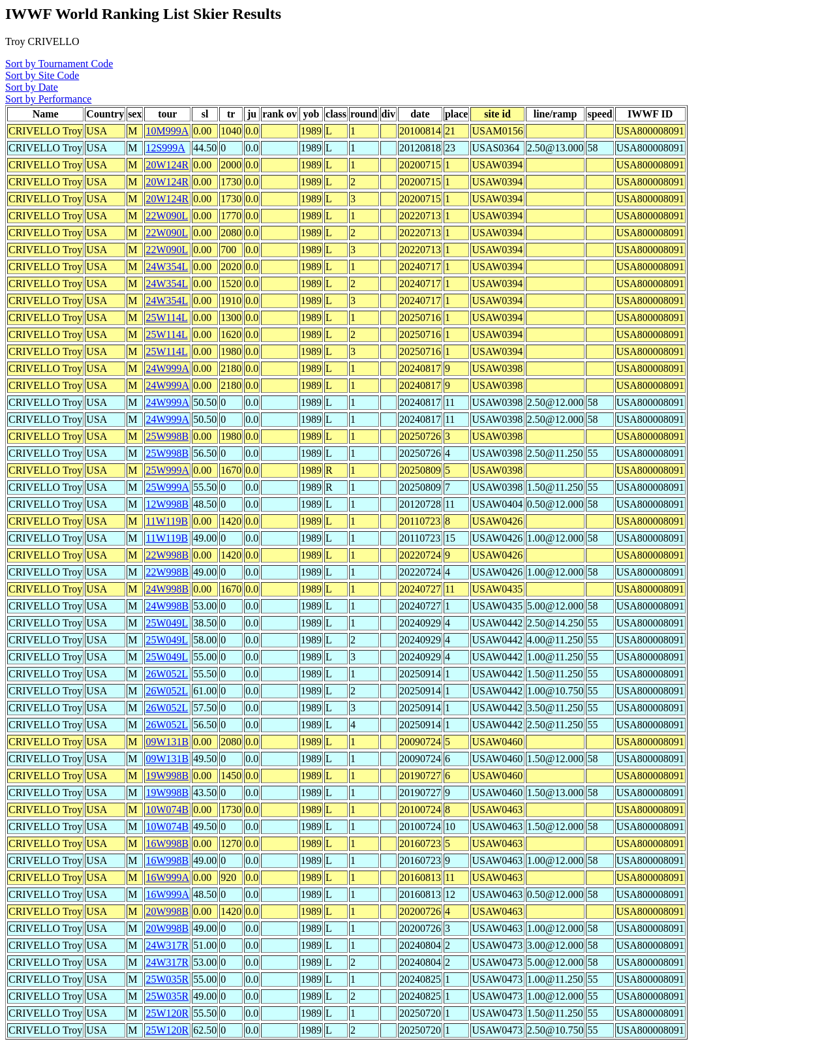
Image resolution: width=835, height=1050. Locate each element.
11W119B (166, 521)
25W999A (167, 470)
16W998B (167, 843)
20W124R (167, 164)
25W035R (167, 979)
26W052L (166, 673)
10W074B (167, 809)
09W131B (167, 741)
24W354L (166, 266)
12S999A (165, 147)
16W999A (167, 877)
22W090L (166, 215)
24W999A (167, 368)
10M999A (167, 130)
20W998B (167, 911)
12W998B (167, 504)
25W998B (167, 436)
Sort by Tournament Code (59, 63)
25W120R (167, 1013)
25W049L (166, 622)
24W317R (167, 945)
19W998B (167, 775)
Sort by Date (31, 87)
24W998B (167, 588)
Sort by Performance (48, 98)
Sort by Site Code (42, 75)
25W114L (166, 317)
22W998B (167, 555)
